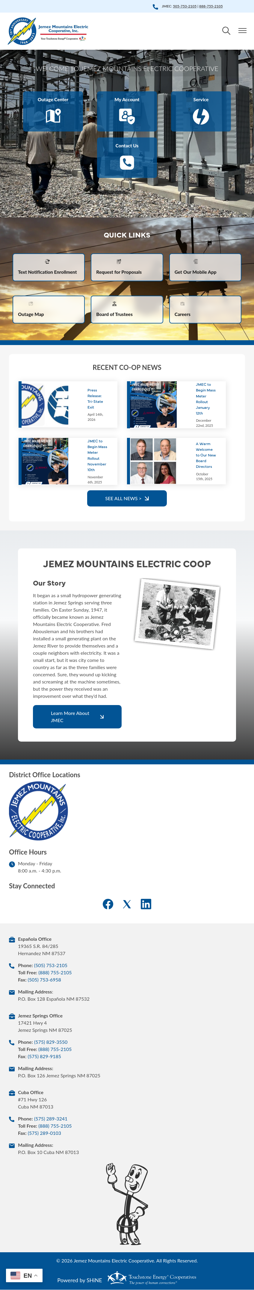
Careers (183, 309)
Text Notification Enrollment (48, 266)
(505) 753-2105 (50, 965)
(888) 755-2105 (55, 973)
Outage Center (53, 112)
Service (201, 112)
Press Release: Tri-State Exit (95, 399)
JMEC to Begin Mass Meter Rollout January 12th (206, 399)
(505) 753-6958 (44, 980)
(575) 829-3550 (50, 1042)
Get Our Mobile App (196, 266)
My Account (127, 112)
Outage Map (31, 309)
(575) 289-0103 (44, 1133)
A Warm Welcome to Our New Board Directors (206, 455)
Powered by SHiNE (79, 1280)
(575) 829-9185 (44, 1056)
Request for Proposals (119, 266)
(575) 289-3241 (50, 1119)
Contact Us (127, 158)
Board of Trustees (115, 309)
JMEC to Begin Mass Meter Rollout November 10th (97, 455)
